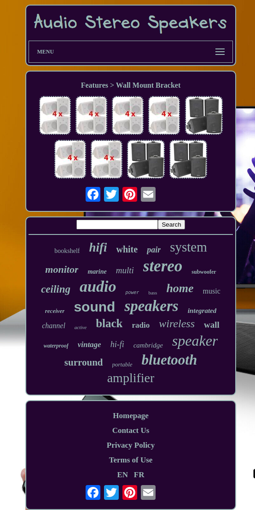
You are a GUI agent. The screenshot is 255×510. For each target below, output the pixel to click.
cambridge (148, 345)
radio (141, 325)
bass (152, 292)
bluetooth (169, 360)
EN (122, 474)
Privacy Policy (131, 445)
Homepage (130, 415)
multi (125, 270)
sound (94, 306)
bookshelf (67, 250)
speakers (151, 306)
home (179, 288)
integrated (202, 310)
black (109, 323)
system (188, 247)
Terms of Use (131, 460)
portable (122, 364)
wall (212, 325)
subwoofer (203, 272)
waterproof (56, 345)
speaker (195, 340)
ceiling (55, 289)
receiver (55, 310)
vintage (89, 344)
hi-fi (117, 344)
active (81, 327)
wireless (177, 324)
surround (83, 362)
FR (139, 474)
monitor (61, 269)
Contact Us (131, 430)
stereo (163, 266)
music (211, 291)
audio (98, 286)
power (132, 292)
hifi (98, 247)
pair (154, 249)
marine (96, 271)
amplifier (131, 378)
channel (53, 326)
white (127, 249)
